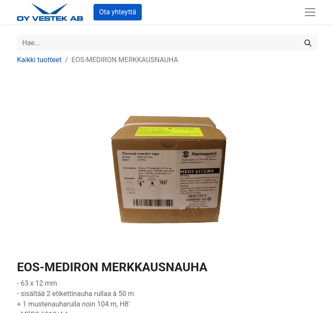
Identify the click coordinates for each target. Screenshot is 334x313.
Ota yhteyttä (118, 12)
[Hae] (308, 43)
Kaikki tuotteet (39, 60)
